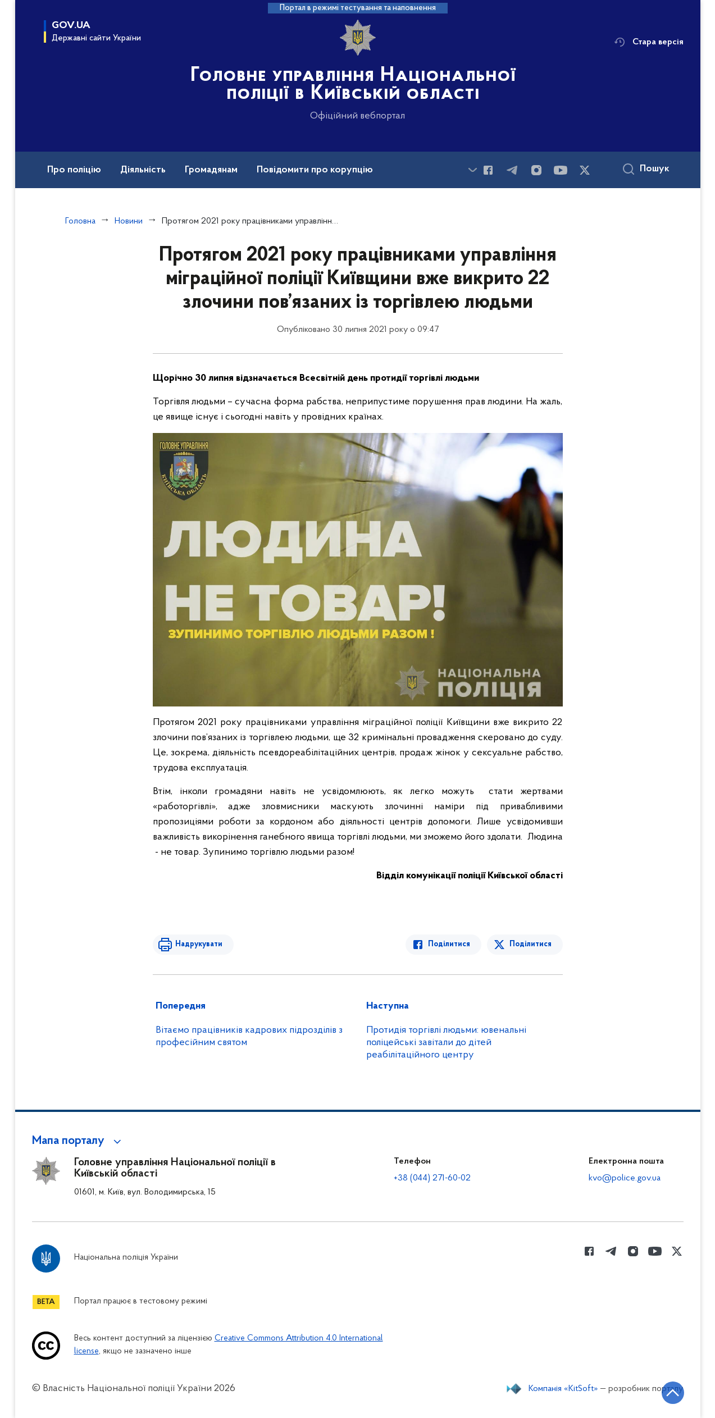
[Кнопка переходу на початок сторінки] (673, 1392)
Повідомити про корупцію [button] (315, 170)
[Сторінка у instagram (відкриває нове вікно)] (536, 170)
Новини (129, 221)
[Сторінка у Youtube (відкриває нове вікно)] (560, 170)
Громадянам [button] (211, 170)
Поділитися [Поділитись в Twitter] (530, 944)
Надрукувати (198, 944)
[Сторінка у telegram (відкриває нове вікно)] (512, 170)
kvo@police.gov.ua (625, 1178)
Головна (80, 221)
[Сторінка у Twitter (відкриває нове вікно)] (584, 170)
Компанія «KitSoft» (563, 1388)
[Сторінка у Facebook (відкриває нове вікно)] (488, 170)
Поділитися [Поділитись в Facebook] (449, 944)
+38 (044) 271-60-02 (432, 1178)
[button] (78, 1141)
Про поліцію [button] (74, 170)
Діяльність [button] (143, 170)
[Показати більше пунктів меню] (472, 170)
